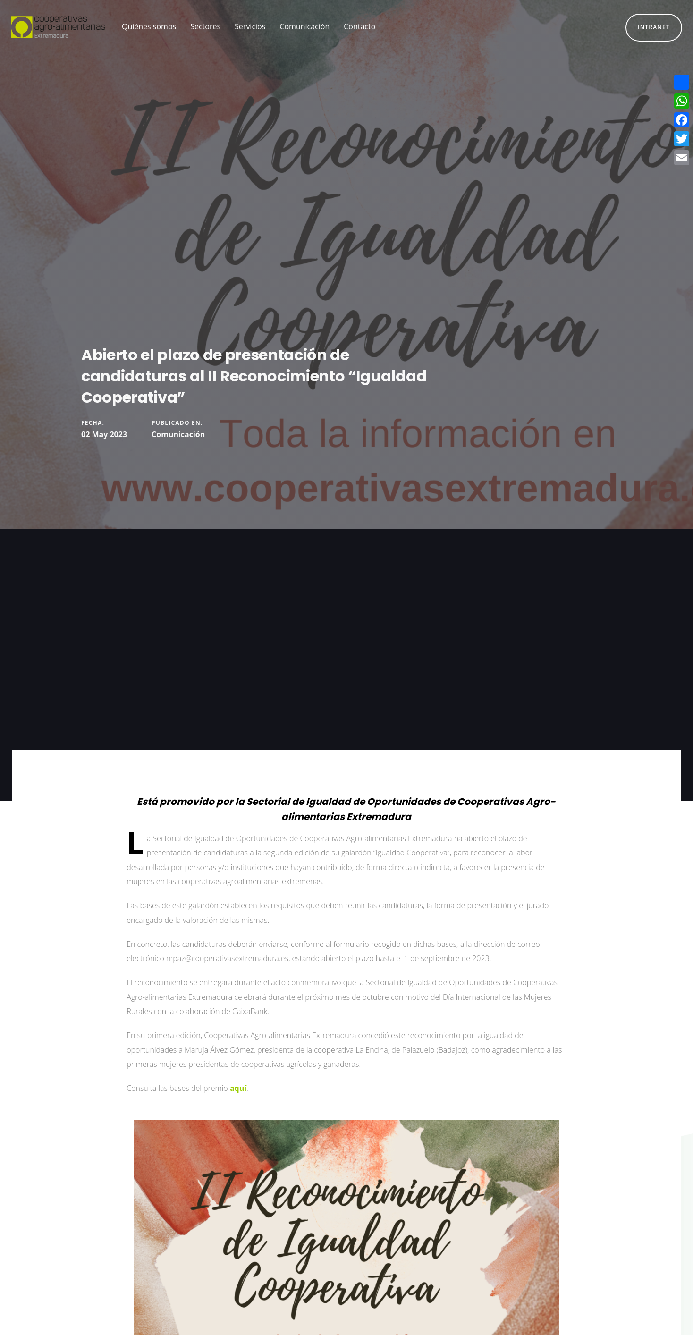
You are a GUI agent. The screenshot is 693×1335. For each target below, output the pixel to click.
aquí (238, 1088)
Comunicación (178, 434)
